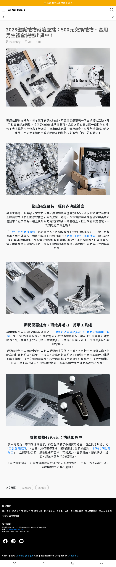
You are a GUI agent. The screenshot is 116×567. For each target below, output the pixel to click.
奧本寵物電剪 (77, 511)
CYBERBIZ (73, 555)
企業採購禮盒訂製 (10, 515)
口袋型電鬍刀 (17, 448)
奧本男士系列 (62, 511)
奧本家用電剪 (91, 511)
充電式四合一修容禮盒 (81, 236)
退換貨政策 (17, 511)
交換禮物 (42, 487)
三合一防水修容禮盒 (22, 232)
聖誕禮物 (26, 487)
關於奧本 (6, 511)
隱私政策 (28, 511)
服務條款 (38, 511)
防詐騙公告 (49, 511)
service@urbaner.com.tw (14, 529)
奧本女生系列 (105, 511)
